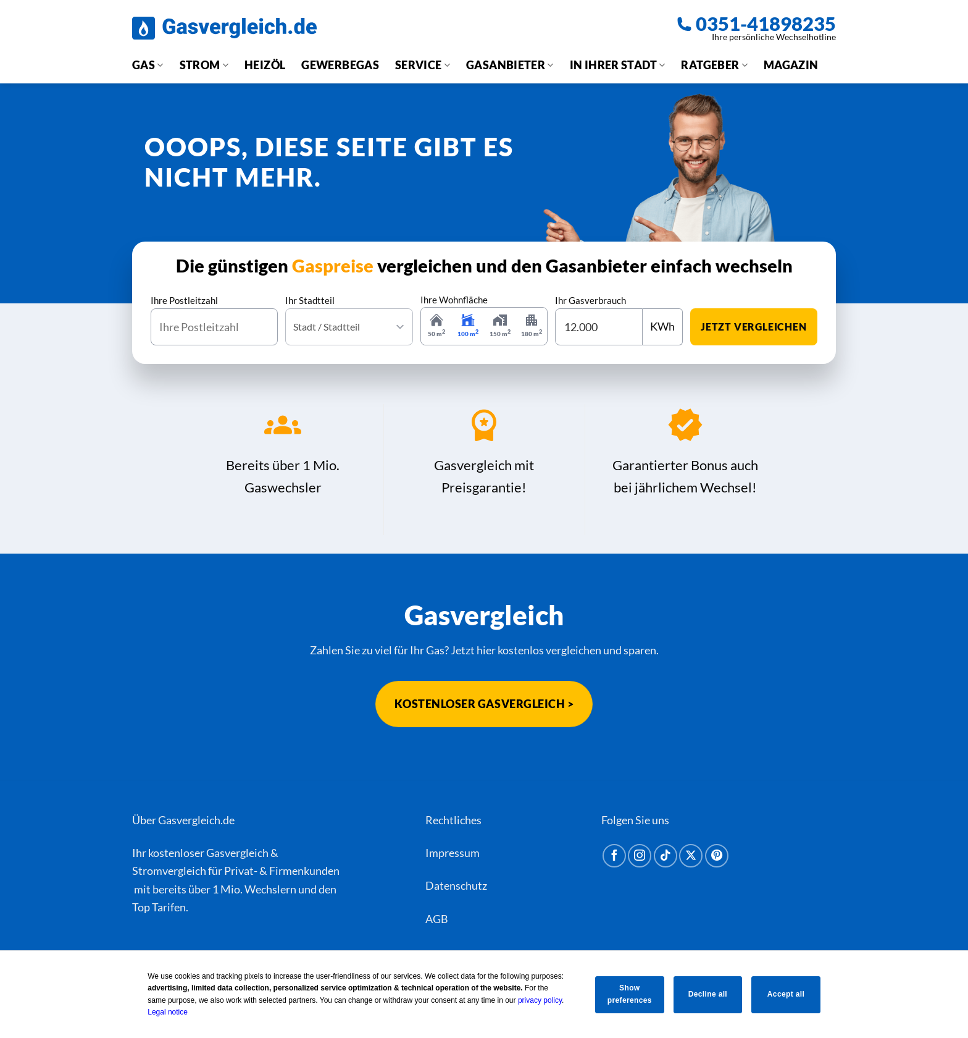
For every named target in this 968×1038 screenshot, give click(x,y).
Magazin (791, 65)
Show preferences (626, 994)
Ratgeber (714, 65)
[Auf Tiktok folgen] (665, 855)
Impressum (452, 852)
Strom (204, 65)
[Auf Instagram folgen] (639, 855)
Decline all (707, 994)
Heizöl (264, 65)
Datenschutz (456, 885)
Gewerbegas (340, 65)
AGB (436, 919)
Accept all (788, 994)
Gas (148, 65)
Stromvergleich (169, 870)
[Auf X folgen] (691, 855)
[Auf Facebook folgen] (614, 855)
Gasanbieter (510, 65)
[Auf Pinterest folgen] (716, 855)
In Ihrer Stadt (618, 65)
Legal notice (164, 1012)
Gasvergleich (237, 852)
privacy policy (535, 1000)
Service (422, 65)
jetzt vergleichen (754, 326)
